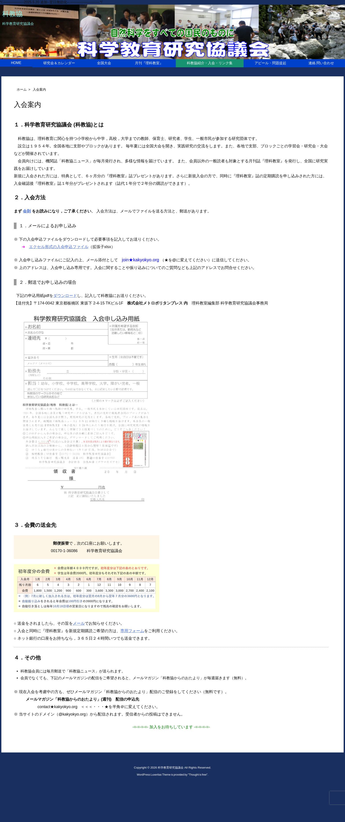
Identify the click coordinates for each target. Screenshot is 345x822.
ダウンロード (65, 295)
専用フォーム (132, 631)
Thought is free (197, 774)
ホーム (22, 89)
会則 (27, 211)
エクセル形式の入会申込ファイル (58, 247)
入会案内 (39, 89)
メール (79, 623)
